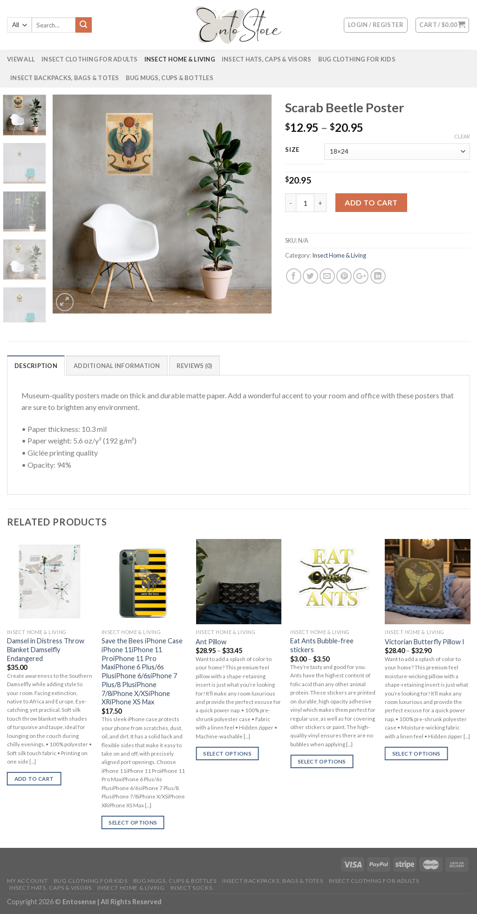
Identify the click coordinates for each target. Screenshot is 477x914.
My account (27, 880)
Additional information (117, 365)
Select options (133, 822)
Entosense (79, 902)
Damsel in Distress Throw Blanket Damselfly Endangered (45, 649)
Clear (462, 136)
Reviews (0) (194, 365)
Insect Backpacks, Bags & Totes (64, 78)
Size (292, 150)
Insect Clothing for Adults (89, 59)
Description (35, 365)
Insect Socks (191, 887)
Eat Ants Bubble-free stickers (322, 645)
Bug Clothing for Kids (356, 59)
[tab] (36, 365)
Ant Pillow (211, 642)
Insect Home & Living (179, 59)
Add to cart (371, 202)
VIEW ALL (21, 59)
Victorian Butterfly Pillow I (424, 642)
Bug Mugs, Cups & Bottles (169, 78)
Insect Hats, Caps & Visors (267, 59)
